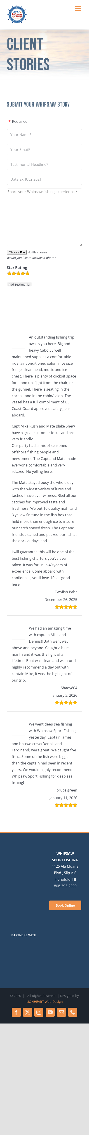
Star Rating (17, 267)
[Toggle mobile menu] (78, 8)
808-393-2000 (65, 885)
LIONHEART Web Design (44, 1001)
